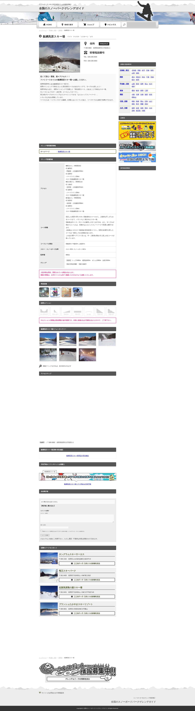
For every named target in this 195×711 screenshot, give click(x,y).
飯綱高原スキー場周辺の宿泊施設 (77, 456)
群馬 (137, 80)
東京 (133, 77)
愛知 (133, 90)
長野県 (60, 30)
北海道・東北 (124, 70)
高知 (146, 104)
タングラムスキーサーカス (71, 554)
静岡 (141, 90)
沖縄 (143, 110)
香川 (137, 104)
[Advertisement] (77, 122)
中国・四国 (123, 101)
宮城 (147, 70)
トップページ (47, 24)
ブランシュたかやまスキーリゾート (76, 604)
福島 (137, 73)
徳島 (133, 104)
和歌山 (134, 97)
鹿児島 (138, 110)
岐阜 (137, 90)
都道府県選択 (67, 24)
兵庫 (137, 94)
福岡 (133, 108)
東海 (121, 90)
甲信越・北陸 (52, 30)
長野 (141, 84)
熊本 (146, 108)
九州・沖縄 (123, 108)
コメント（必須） (44, 513)
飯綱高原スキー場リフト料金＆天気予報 (77, 484)
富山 (146, 84)
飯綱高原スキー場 (64, 151)
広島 (146, 101)
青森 (139, 70)
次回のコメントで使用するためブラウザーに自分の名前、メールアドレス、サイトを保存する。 (63, 531)
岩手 (143, 70)
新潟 (137, 84)
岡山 (141, 101)
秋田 (152, 70)
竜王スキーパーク (67, 571)
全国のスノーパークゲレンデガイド (61, 8)
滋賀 (146, 94)
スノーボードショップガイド (89, 24)
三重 (146, 90)
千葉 (147, 77)
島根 (137, 101)
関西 (121, 94)
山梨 (133, 84)
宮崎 (133, 110)
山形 (133, 73)
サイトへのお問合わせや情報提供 (53, 693)
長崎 (141, 108)
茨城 (152, 77)
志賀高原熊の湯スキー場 (70, 587)
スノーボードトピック (110, 24)
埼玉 (143, 77)
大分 (150, 108)
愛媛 (141, 104)
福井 (133, 86)
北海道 (134, 70)
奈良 (150, 94)
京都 (141, 94)
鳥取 (133, 101)
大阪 (133, 94)
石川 (150, 84)
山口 (150, 101)
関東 (121, 77)
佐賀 (137, 108)
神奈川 (138, 77)
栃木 (133, 80)
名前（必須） (43, 525)
